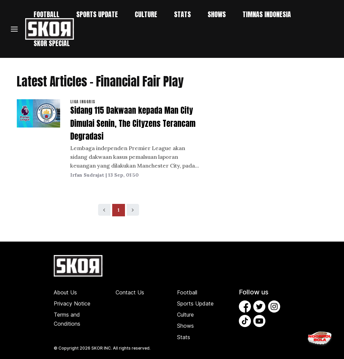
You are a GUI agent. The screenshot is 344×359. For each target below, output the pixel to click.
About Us (65, 292)
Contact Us (130, 292)
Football (187, 292)
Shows (185, 325)
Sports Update (195, 303)
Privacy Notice (72, 303)
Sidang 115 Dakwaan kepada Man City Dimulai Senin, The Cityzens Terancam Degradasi (133, 123)
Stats (183, 337)
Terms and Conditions (67, 319)
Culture (185, 314)
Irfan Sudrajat (87, 175)
